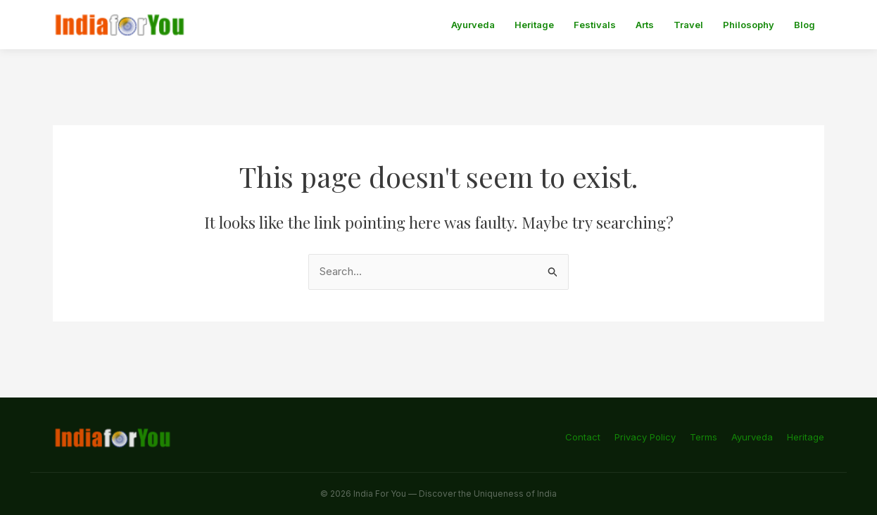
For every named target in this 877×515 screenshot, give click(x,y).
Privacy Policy (645, 437)
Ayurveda (473, 24)
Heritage (534, 24)
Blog (804, 24)
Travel (688, 24)
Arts (645, 24)
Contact (582, 437)
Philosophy (748, 24)
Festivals (595, 24)
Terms (703, 437)
